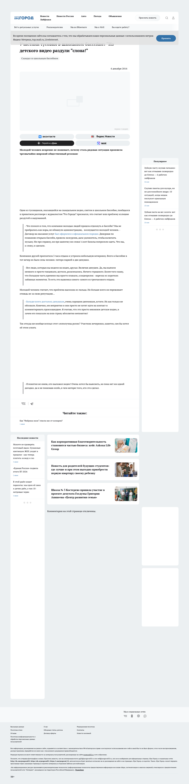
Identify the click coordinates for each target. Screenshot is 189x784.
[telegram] (32, 403)
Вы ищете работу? (120, 27)
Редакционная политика (86, 727)
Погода (97, 16)
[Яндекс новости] (102, 136)
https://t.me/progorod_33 (59, 761)
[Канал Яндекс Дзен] (47, 143)
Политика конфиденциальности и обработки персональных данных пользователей (22, 739)
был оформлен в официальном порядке (76, 233)
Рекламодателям (55, 27)
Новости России (65, 16)
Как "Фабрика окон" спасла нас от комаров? (75, 422)
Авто (83, 16)
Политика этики (16, 730)
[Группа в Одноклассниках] (132, 716)
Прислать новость (147, 17)
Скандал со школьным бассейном (39, 58)
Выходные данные (17, 727)
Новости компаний (84, 733)
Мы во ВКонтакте (78, 27)
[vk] (23, 403)
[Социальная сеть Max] (102, 143)
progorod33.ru (88, 755)
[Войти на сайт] (173, 17)
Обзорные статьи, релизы (53, 730)
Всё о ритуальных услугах (26, 27)
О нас (46, 727)
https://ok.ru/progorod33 (40, 761)
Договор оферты (50, 733)
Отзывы (13, 733)
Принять (166, 38)
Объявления (115, 16)
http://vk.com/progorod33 (20, 761)
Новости (44, 16)
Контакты (80, 730)
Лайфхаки (45, 19)
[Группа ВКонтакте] (47, 136)
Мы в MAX (99, 27)
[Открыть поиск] (166, 17)
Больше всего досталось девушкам (45, 301)
